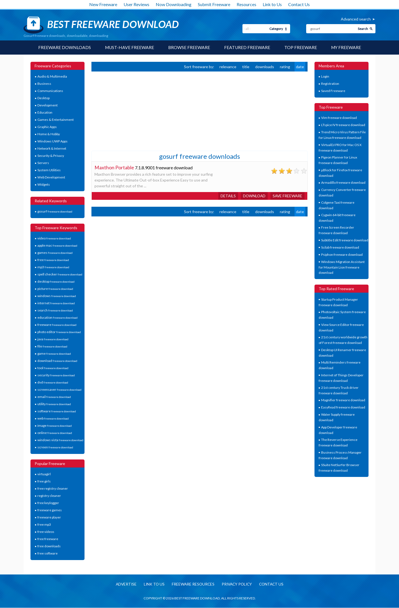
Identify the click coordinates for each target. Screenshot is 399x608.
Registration (330, 84)
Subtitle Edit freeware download (344, 240)
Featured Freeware (247, 47)
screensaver (59, 390)
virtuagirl (44, 474)
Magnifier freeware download (343, 400)
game (54, 354)
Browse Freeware (189, 47)
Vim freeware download (339, 118)
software (56, 411)
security (56, 375)
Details (226, 195)
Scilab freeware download (340, 247)
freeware (56, 325)
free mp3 (44, 525)
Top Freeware (301, 47)
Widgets (43, 185)
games (55, 253)
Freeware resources (192, 584)
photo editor (59, 332)
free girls (44, 481)
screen (55, 447)
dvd (52, 382)
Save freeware (287, 195)
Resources (246, 4)
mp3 (53, 267)
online (54, 433)
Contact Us (299, 4)
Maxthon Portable (114, 167)
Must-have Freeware (129, 47)
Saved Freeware (333, 91)
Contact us (273, 584)
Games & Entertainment (55, 120)
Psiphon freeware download (342, 254)
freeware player (49, 517)
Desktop (43, 98)
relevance (227, 66)
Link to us (152, 584)
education (57, 318)
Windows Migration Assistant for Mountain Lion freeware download (342, 267)
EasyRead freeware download (343, 407)
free (53, 260)
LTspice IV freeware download (343, 125)
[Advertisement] (133, 110)
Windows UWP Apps (52, 141)
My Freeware (346, 47)
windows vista (60, 440)
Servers (43, 163)
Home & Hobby (48, 134)
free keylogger (48, 503)
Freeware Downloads (63, 47)
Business (44, 84)
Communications (50, 91)
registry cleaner (49, 496)
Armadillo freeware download (343, 183)
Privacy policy (237, 584)
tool (52, 368)
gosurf (54, 212)
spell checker (59, 274)
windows (56, 296)
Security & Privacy (50, 156)
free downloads (49, 546)
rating (285, 66)
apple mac (57, 246)
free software (47, 553)
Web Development (51, 177)
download (57, 361)
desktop (56, 282)
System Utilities (49, 170)
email (54, 397)
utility (54, 404)
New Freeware (103, 4)
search (55, 310)
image (54, 426)
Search (363, 29)
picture (55, 289)
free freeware (47, 539)
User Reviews (136, 4)
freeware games (49, 510)
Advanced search (356, 19)
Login (325, 77)
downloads (264, 66)
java (52, 339)
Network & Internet (51, 149)
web (53, 419)
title (245, 66)
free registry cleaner (52, 489)
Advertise (124, 584)
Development (47, 105)
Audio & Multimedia (52, 77)
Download (253, 195)
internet (56, 303)
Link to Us (272, 4)
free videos (45, 532)
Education (44, 113)
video (54, 238)
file (52, 346)
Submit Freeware (214, 4)
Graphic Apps (47, 127)
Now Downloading (173, 4)
